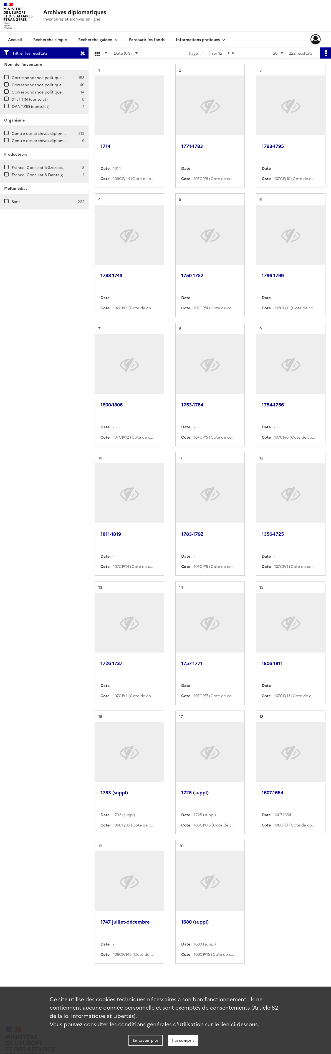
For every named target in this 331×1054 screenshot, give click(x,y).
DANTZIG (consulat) (31, 106)
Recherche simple (50, 39)
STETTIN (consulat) (30, 99)
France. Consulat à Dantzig (37, 174)
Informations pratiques (198, 39)
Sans (16, 201)
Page (193, 53)
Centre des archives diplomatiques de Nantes (55, 140)
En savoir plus (145, 1040)
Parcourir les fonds (147, 39)
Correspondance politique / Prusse (44, 77)
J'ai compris (183, 1040)
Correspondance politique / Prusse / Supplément (57, 92)
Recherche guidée (95, 39)
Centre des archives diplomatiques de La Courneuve (61, 133)
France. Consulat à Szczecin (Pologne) (47, 167)
